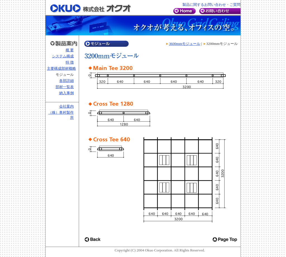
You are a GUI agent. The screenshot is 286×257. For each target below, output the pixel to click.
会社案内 (66, 106)
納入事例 (66, 93)
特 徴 (70, 62)
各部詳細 (66, 81)
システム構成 (63, 56)
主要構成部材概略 (61, 68)
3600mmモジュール (184, 44)
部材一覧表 (65, 87)
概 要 (70, 50)
